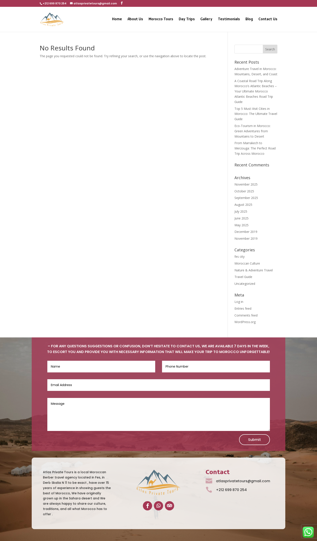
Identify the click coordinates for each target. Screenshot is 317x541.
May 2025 (241, 225)
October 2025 (244, 191)
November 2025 (246, 184)
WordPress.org (245, 322)
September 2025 (246, 198)
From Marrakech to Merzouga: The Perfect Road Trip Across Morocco (255, 148)
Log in (238, 302)
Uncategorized (244, 284)
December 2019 (245, 232)
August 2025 (243, 204)
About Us (135, 20)
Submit (254, 439)
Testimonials (229, 20)
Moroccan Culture (247, 263)
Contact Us (267, 20)
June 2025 (241, 218)
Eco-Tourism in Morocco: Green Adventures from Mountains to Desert (252, 131)
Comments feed (246, 315)
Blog (249, 20)
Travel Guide (243, 277)
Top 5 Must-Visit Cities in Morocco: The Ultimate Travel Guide (255, 114)
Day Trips (187, 20)
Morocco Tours (161, 20)
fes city (239, 256)
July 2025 (240, 211)
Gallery (206, 20)
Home (117, 20)
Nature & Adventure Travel (253, 270)
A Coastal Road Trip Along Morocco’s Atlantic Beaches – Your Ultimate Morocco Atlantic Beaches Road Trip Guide (255, 91)
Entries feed (242, 308)
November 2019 (246, 238)
